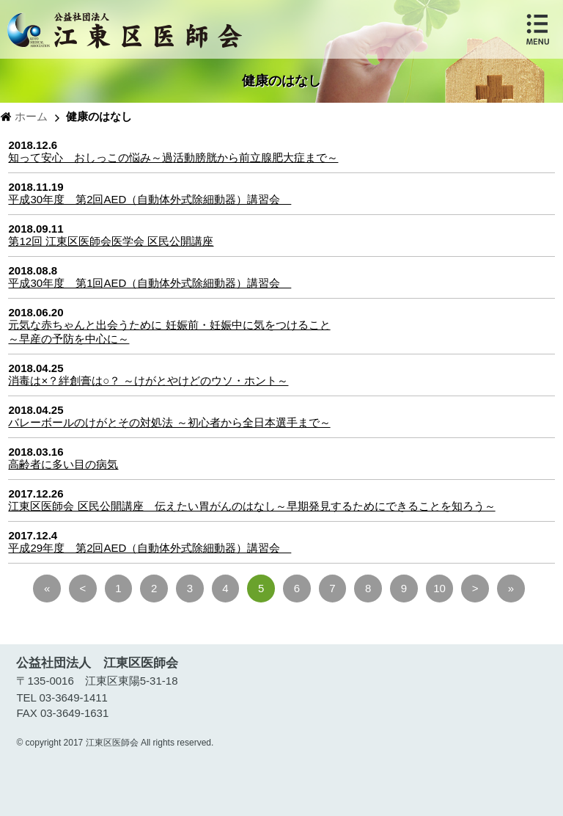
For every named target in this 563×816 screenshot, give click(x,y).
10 (439, 588)
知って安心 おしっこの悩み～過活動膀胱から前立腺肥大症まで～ (173, 157)
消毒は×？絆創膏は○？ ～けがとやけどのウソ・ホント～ (148, 380)
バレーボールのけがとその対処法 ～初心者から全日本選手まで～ (169, 422)
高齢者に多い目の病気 (63, 464)
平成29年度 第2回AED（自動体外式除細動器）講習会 (149, 548)
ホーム (31, 116)
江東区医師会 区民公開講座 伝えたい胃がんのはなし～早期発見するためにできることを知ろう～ (251, 506)
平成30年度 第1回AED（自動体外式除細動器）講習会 (149, 283)
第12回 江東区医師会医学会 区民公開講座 (110, 241)
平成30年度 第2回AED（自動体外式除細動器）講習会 (149, 199)
